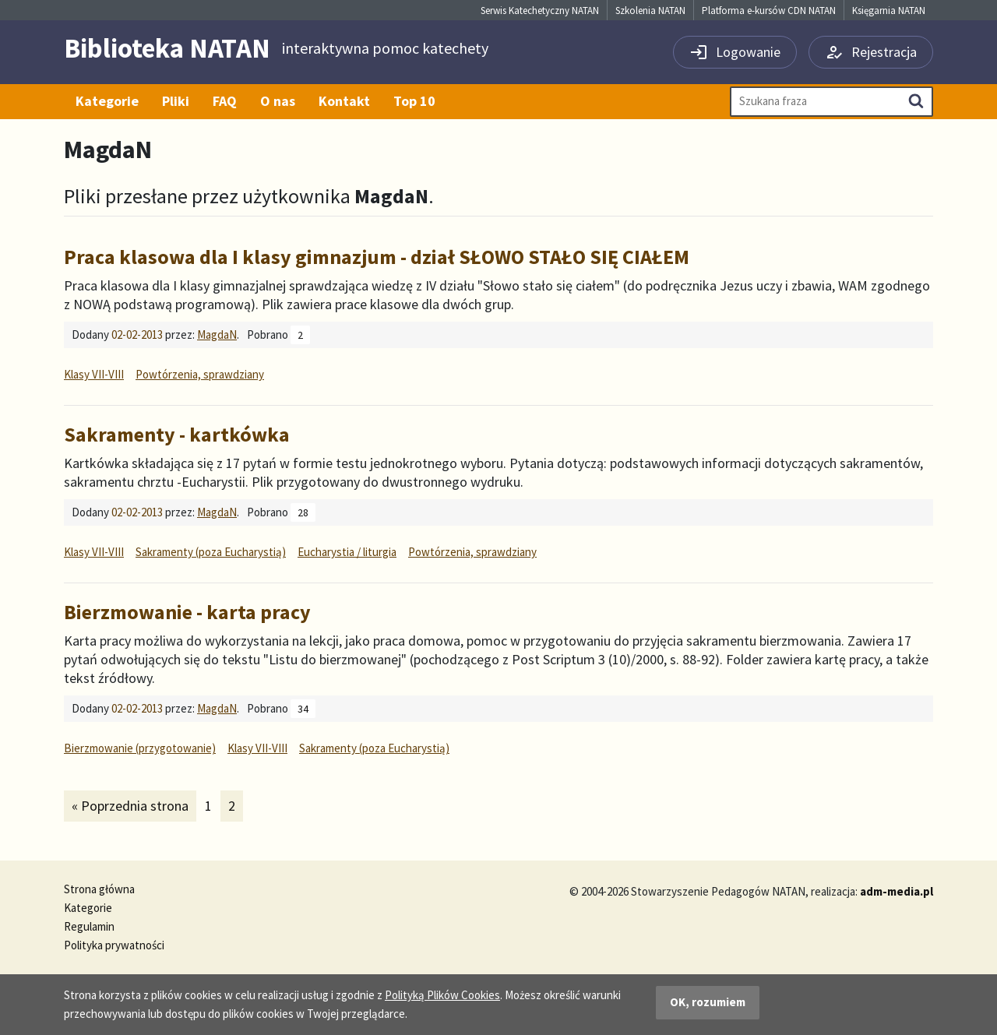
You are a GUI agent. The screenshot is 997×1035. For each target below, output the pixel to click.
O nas (277, 101)
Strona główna (99, 889)
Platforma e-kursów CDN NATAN (769, 10)
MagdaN (217, 334)
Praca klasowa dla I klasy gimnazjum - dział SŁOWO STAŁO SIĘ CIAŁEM (376, 256)
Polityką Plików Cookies (442, 994)
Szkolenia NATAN (650, 10)
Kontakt (344, 101)
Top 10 (414, 101)
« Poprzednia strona (129, 805)
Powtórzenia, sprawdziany (200, 374)
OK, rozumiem (707, 1002)
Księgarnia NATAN (888, 10)
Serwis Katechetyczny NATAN (540, 10)
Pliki (175, 101)
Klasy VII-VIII (94, 374)
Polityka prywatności (114, 945)
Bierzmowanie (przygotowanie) (140, 748)
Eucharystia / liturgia (347, 551)
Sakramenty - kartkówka (177, 434)
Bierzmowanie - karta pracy (187, 612)
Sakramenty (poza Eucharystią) (211, 551)
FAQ (225, 101)
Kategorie (107, 101)
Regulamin (89, 926)
